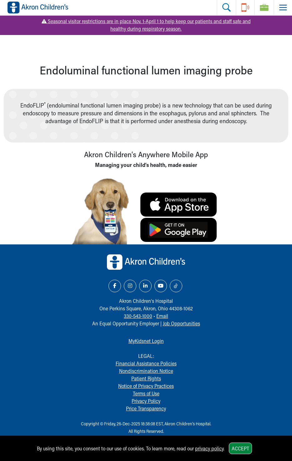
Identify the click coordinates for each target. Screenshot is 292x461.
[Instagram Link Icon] (130, 286)
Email (162, 316)
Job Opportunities (181, 323)
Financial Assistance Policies (146, 363)
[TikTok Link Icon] (176, 286)
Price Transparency (146, 408)
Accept (240, 448)
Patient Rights (146, 378)
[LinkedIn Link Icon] (145, 286)
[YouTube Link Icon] (160, 286)
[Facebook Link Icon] (114, 286)
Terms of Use (146, 393)
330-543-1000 (138, 316)
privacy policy (209, 448)
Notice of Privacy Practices (146, 386)
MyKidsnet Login (146, 341)
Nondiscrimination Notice (146, 371)
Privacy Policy (146, 401)
